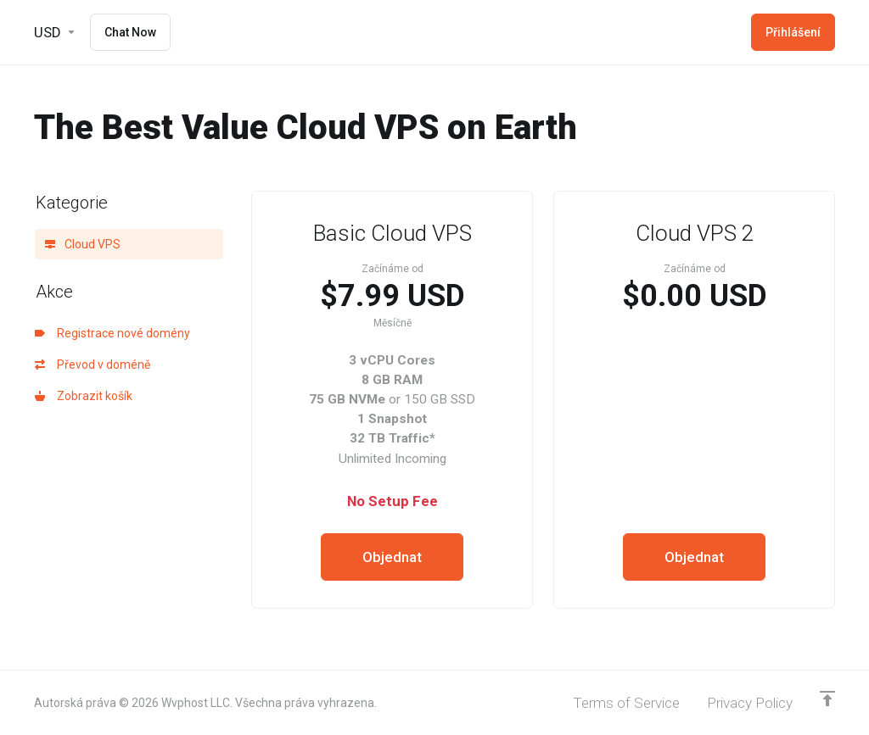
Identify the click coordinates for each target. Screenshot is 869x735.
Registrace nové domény (112, 333)
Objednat (392, 556)
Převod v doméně (92, 364)
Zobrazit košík (83, 396)
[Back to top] (827, 698)
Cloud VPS (83, 244)
